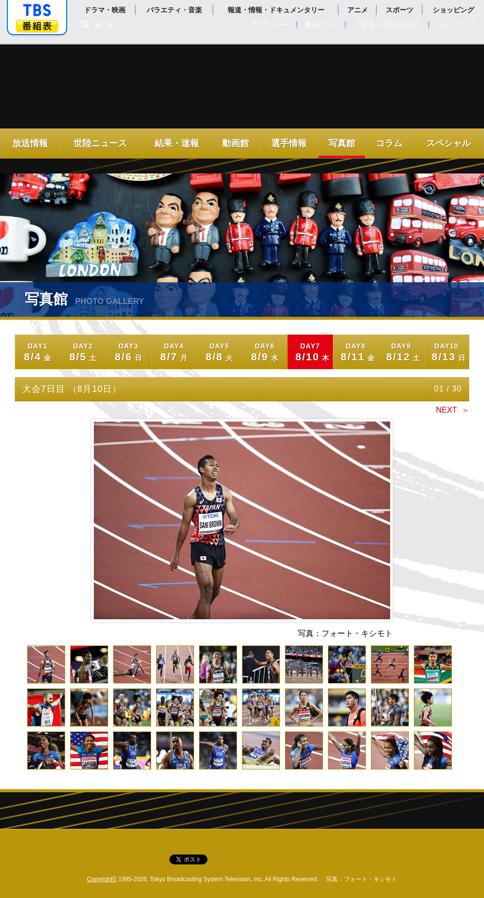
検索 (106, 25)
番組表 (37, 26)
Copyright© (102, 879)
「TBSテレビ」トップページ (37, 10)
